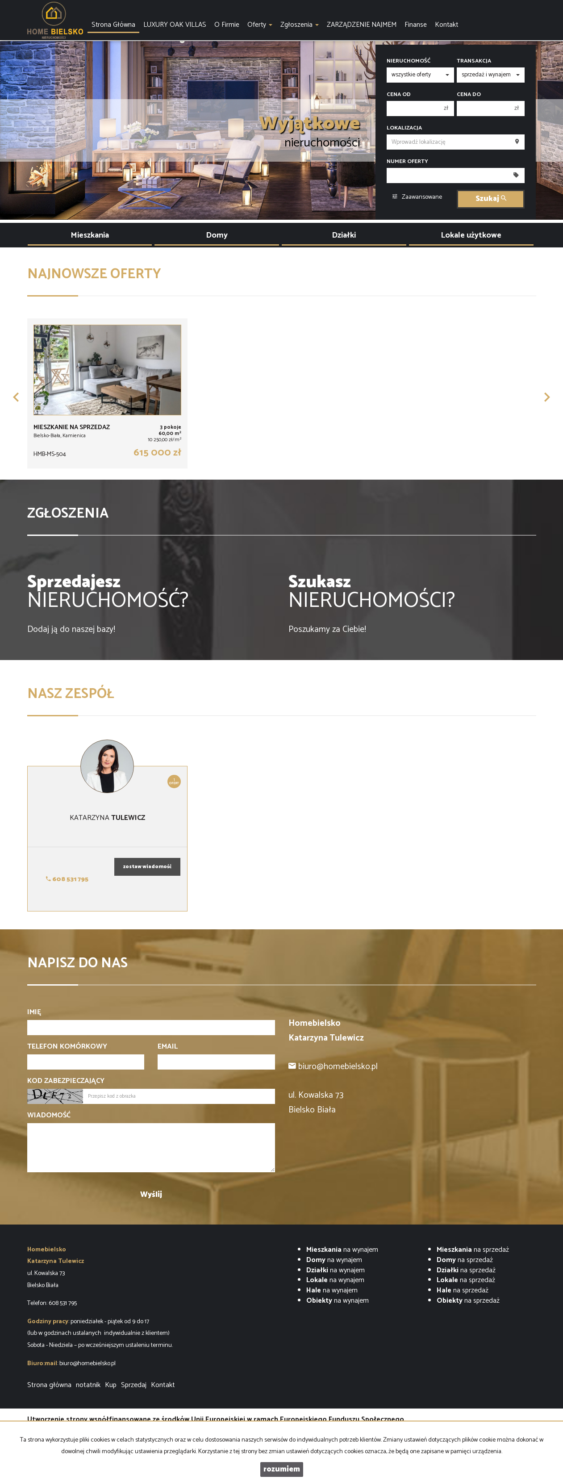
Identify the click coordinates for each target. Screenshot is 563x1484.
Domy (217, 235)
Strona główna (49, 1385)
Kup (111, 1385)
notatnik (88, 1385)
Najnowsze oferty (94, 274)
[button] (16, 397)
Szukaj (490, 199)
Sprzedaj (133, 1385)
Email (168, 1047)
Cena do (469, 95)
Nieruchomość (408, 61)
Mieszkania (90, 235)
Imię (34, 1012)
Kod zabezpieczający (65, 1081)
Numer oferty (407, 162)
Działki (344, 235)
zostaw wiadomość (147, 867)
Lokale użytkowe (471, 235)
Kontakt (163, 1385)
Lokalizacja (404, 128)
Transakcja (474, 61)
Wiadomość (49, 1116)
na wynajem (342, 1250)
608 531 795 (67, 879)
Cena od (399, 95)
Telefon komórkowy (67, 1047)
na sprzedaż (473, 1250)
